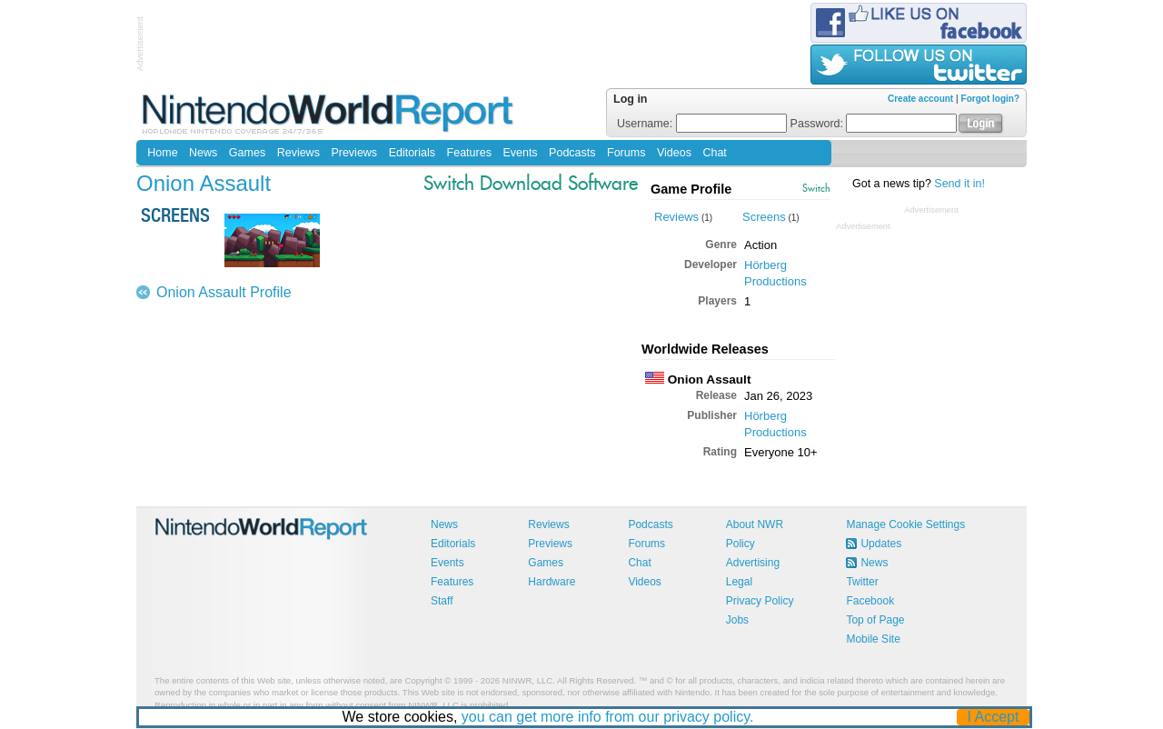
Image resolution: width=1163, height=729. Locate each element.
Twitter (862, 581)
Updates (880, 543)
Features (469, 152)
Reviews (298, 152)
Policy (740, 543)
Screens (764, 217)
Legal (739, 581)
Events (519, 152)
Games (247, 152)
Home (162, 152)
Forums (626, 152)
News (203, 152)
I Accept (993, 716)
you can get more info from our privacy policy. (608, 716)
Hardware (551, 581)
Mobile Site (873, 639)
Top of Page (875, 620)
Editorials (412, 152)
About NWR (754, 524)
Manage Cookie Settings (905, 524)
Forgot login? (990, 99)
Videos (674, 152)
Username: (702, 123)
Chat (714, 152)
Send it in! (959, 183)
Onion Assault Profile (224, 292)
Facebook (870, 600)
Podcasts (572, 152)
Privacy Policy (760, 600)
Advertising (753, 562)
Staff (441, 600)
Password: (874, 123)
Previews (354, 152)
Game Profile (691, 189)
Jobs (737, 620)
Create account (920, 99)
